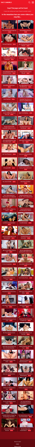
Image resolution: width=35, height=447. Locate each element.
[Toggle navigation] (33, 2)
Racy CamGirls (6, 2)
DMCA (17, 444)
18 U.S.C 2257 (17, 441)
